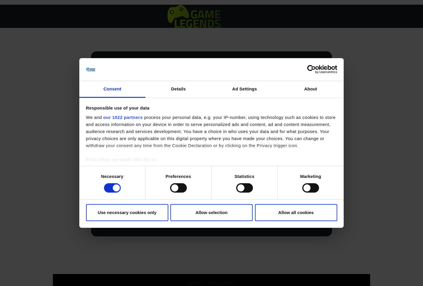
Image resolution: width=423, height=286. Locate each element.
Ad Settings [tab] (244, 88)
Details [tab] (178, 88)
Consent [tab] (112, 88)
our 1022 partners (123, 117)
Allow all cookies (296, 212)
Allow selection (211, 212)
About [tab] (310, 88)
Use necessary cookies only (127, 212)
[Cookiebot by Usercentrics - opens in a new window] (311, 69)
